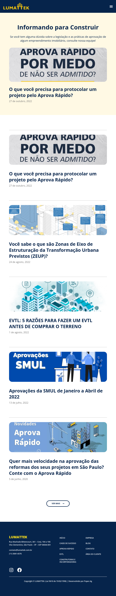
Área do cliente (93, 554)
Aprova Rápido (67, 548)
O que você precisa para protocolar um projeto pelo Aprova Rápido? (53, 92)
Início (62, 538)
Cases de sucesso (68, 543)
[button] (111, 6)
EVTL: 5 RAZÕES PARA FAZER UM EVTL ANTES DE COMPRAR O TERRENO (50, 323)
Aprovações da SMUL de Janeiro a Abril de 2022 (56, 394)
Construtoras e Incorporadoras (68, 560)
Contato (90, 548)
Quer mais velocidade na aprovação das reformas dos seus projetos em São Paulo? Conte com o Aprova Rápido (56, 467)
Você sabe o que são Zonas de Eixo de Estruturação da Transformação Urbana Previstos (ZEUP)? (54, 250)
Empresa (90, 538)
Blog (88, 543)
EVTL (62, 554)
